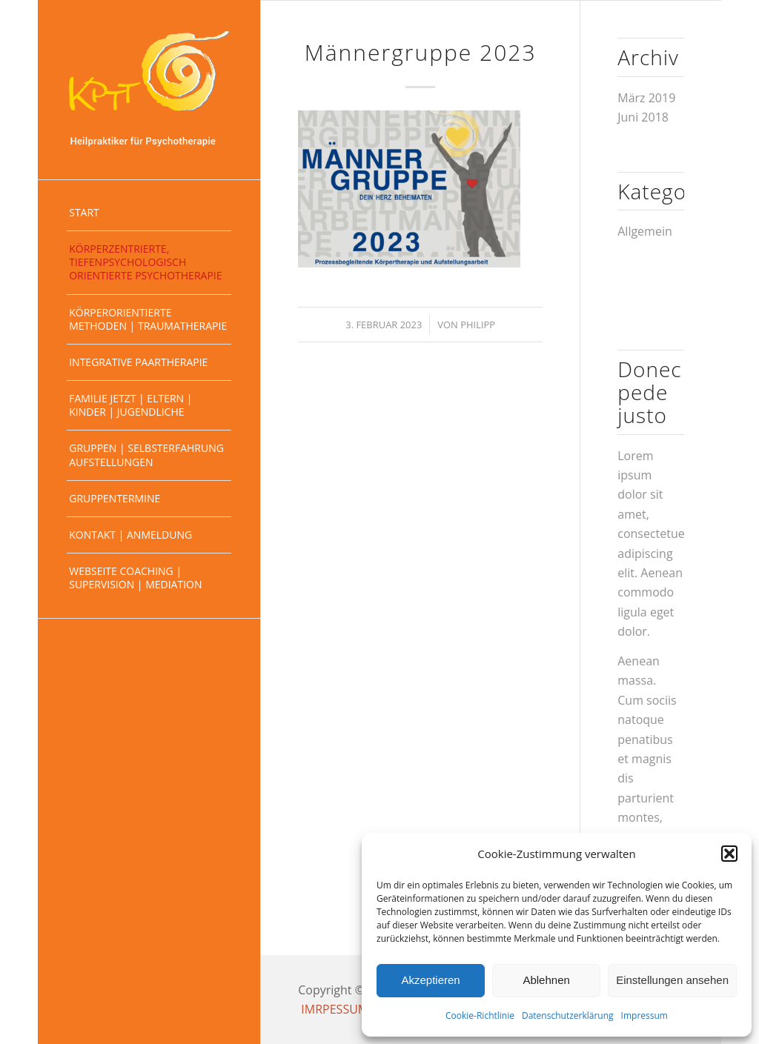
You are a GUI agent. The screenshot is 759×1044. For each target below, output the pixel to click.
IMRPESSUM (334, 1009)
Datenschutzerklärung (568, 1015)
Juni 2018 (643, 117)
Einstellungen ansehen (672, 980)
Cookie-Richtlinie (479, 1015)
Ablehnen (546, 980)
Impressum (644, 1015)
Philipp (477, 324)
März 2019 (646, 98)
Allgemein (644, 231)
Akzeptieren (430, 980)
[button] (729, 853)
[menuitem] (149, 213)
